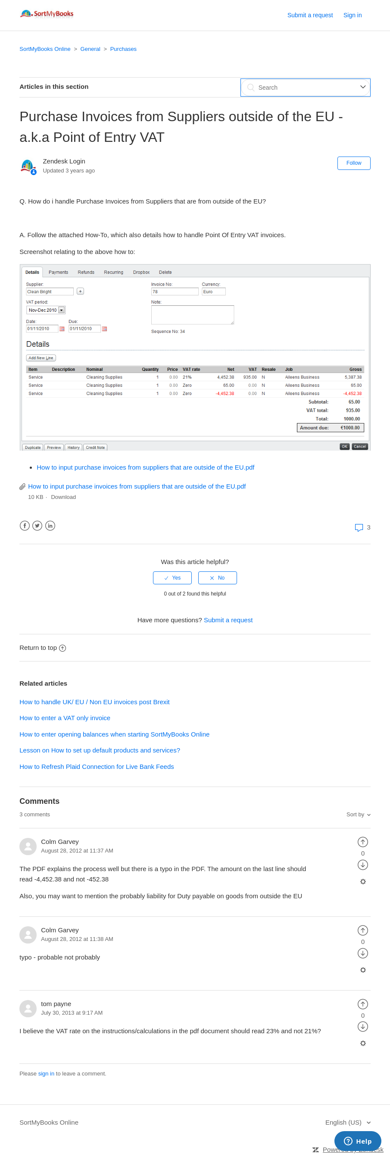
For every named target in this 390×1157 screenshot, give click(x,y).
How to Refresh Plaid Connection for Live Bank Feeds (96, 766)
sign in (46, 1073)
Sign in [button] (352, 15)
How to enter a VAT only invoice (64, 717)
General (90, 49)
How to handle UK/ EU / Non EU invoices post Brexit (94, 701)
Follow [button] (354, 163)
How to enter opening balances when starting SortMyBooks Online (114, 734)
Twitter (37, 525)
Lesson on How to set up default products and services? (99, 750)
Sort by (355, 814)
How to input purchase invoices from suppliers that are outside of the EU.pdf (145, 467)
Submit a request (310, 15)
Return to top (42, 647)
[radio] (172, 577)
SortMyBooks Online (45, 49)
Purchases (123, 49)
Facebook (24, 525)
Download (63, 497)
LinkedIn (50, 525)
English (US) (344, 1122)
